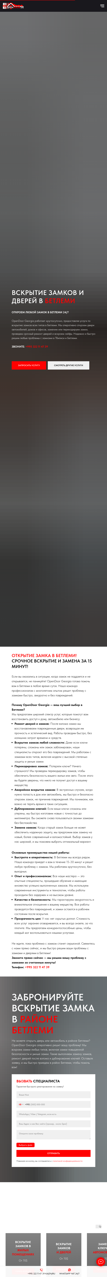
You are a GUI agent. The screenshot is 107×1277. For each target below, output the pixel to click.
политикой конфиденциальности (67, 1161)
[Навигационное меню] (102, 6)
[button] (29, 365)
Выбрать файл (25, 1145)
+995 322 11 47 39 (36, 346)
